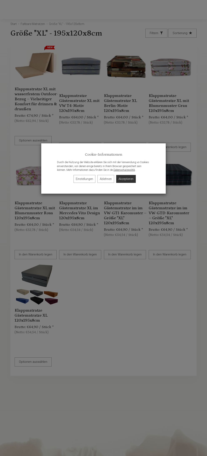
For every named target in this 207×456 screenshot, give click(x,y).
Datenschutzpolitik (124, 169)
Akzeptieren (125, 179)
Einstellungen (84, 179)
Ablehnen (106, 179)
